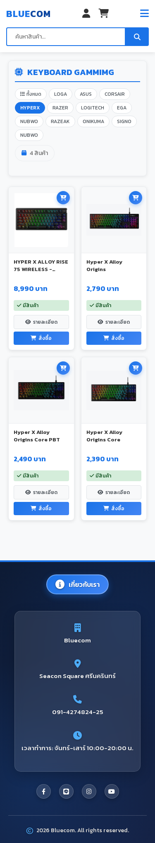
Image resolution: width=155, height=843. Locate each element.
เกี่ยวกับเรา (77, 584)
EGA (121, 107)
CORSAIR (115, 94)
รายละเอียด (41, 322)
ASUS (86, 94)
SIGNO (124, 121)
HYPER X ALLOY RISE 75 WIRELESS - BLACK (41, 269)
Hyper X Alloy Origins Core (104, 435)
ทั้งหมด (30, 94)
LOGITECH (92, 107)
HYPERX (30, 107)
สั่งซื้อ (41, 338)
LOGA (60, 94)
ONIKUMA (93, 121)
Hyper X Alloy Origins (104, 265)
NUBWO (29, 121)
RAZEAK (60, 121)
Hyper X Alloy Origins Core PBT (37, 435)
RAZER (60, 107)
